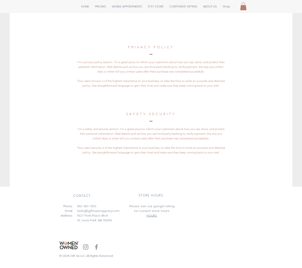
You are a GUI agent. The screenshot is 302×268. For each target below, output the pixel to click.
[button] (243, 6)
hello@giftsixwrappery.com (98, 211)
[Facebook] (96, 247)
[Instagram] (85, 247)
